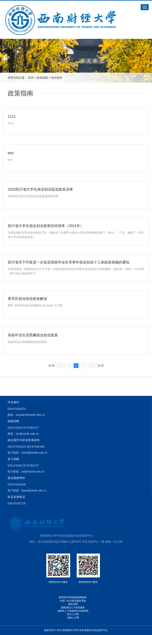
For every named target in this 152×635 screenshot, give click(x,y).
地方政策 (56, 77)
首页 (31, 77)
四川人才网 (73, 614)
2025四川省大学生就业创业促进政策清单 (40, 189)
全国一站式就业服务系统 (73, 600)
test (11, 153)
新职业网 (73, 604)
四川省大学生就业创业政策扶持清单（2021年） (46, 226)
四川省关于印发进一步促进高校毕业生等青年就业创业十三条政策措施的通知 (68, 262)
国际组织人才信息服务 (73, 607)
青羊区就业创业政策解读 (27, 299)
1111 (12, 116)
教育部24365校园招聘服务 (73, 597)
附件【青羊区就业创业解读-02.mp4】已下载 (35, 305)
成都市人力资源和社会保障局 (72, 611)
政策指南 (42, 77)
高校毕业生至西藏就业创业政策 (33, 335)
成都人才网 (73, 617)
